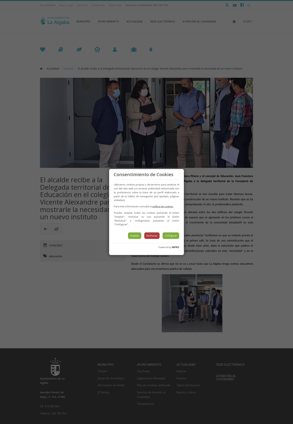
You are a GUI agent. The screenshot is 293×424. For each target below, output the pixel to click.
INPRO (175, 247)
